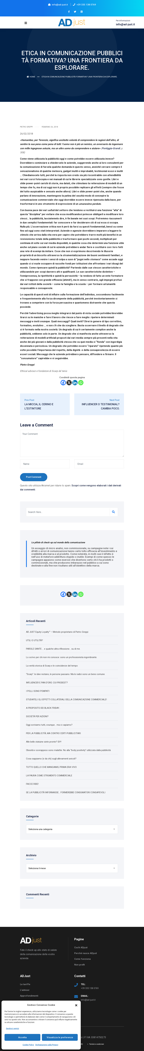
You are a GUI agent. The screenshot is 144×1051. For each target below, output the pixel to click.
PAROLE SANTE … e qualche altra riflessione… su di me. (53, 648)
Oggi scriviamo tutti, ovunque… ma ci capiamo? (49, 724)
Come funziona (82, 959)
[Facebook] (63, 382)
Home (31, 77)
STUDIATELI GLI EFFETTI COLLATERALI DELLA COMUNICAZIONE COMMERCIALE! (66, 699)
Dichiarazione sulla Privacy (46, 1045)
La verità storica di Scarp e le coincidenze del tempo (52, 665)
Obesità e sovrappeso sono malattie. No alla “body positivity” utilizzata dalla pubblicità (68, 750)
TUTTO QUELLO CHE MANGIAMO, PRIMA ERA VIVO (51, 767)
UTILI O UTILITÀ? (34, 640)
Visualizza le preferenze (60, 1037)
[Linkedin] (75, 382)
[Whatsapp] (80, 382)
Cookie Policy (28, 1045)
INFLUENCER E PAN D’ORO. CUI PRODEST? (47, 682)
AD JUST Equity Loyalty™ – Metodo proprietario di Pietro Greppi (57, 631)
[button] (76, 1004)
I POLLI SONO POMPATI (37, 691)
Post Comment (33, 477)
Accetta (22, 1037)
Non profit (79, 964)
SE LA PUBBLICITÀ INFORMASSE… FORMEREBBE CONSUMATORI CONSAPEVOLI (65, 792)
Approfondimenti (29, 995)
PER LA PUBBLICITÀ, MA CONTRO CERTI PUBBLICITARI (53, 733)
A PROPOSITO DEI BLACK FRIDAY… (43, 707)
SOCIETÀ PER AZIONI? (37, 716)
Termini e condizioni (96, 1044)
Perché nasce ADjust (85, 953)
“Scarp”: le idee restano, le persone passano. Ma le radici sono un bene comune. (65, 674)
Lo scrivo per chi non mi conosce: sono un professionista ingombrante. (61, 657)
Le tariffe (25, 984)
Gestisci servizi (12, 1028)
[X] (69, 382)
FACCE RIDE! (32, 783)
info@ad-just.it (88, 1000)
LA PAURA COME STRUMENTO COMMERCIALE (49, 775)
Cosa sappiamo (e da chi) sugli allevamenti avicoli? (51, 758)
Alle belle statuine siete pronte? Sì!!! (43, 741)
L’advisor (25, 990)
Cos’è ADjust (81, 947)
